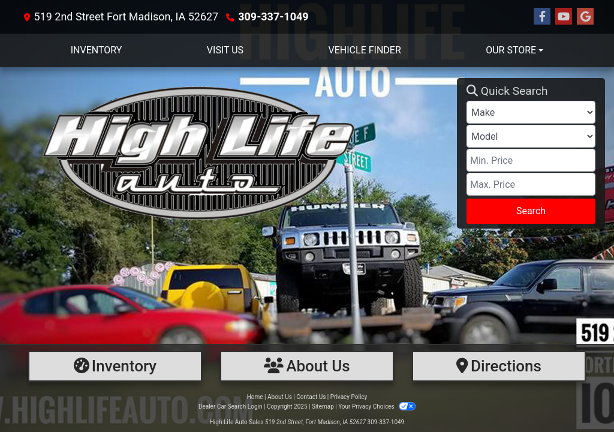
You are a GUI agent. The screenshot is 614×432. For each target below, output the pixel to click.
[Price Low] (530, 160)
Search (531, 211)
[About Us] (307, 366)
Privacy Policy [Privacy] (349, 397)
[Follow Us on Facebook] (542, 17)
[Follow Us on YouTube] (563, 17)
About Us (279, 397)
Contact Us (311, 397)
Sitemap (323, 406)
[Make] (530, 112)
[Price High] (530, 184)
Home (255, 397)
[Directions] (499, 366)
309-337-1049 (273, 16)
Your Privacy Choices (377, 406)
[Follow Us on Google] (585, 17)
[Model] (530, 136)
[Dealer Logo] (233, 153)
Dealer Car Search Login (230, 406)
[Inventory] (115, 366)
